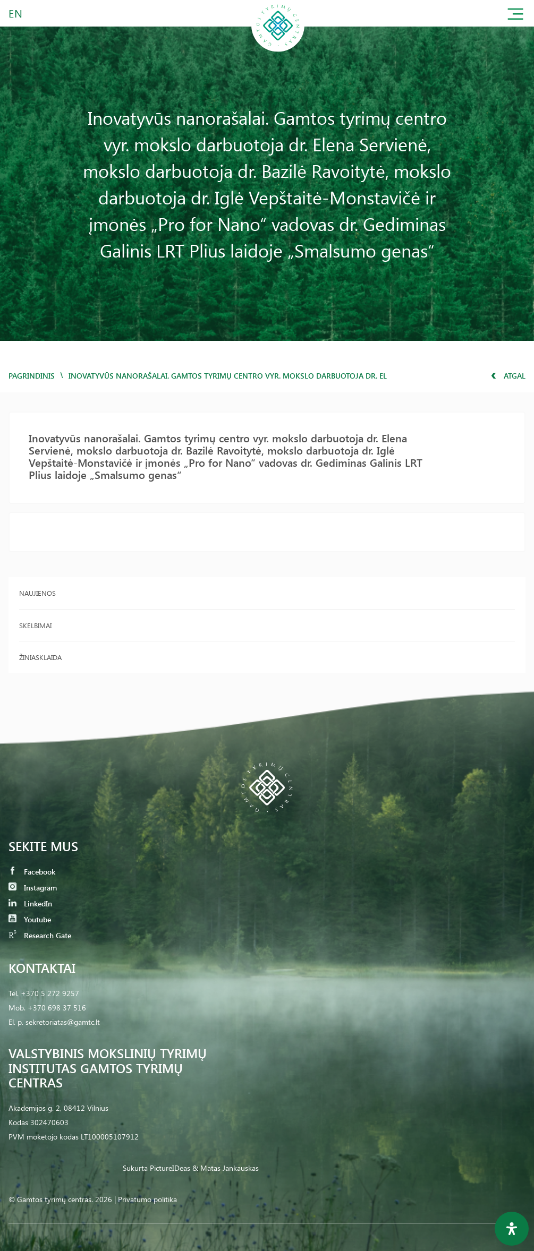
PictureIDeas (170, 1168)
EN (16, 13)
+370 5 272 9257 (50, 993)
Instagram (33, 887)
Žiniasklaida (40, 657)
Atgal (508, 376)
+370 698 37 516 (57, 1007)
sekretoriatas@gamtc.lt (63, 1022)
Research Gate (40, 935)
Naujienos (37, 592)
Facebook (32, 872)
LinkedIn (30, 903)
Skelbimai (35, 625)
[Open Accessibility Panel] (512, 1229)
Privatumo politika (147, 1199)
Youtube (30, 919)
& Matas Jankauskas (225, 1168)
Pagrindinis (32, 376)
